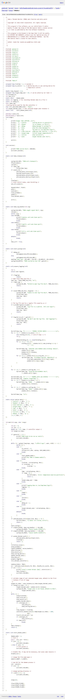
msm (16, 8)
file (35, 14)
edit (40, 14)
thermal (4, 10)
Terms (19, 696)
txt (58, 696)
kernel (11, 8)
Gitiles (10, 696)
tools (57, 8)
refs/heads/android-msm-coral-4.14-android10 (36, 8)
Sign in (61, 2)
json (62, 696)
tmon (11, 10)
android (4, 8)
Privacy (14, 696)
